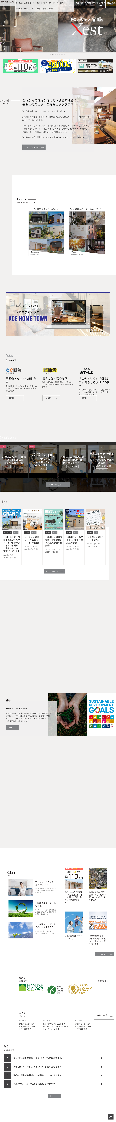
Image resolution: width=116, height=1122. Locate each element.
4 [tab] (57, 56)
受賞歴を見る (103, 981)
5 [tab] (59, 56)
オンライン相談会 (100, 4)
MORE (11, 398)
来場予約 (79, 3)
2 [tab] (52, 56)
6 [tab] (62, 56)
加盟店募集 (110, 3)
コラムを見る (102, 954)
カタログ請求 (90, 3)
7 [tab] (64, 56)
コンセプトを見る (32, 147)
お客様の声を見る (56, 484)
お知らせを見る (102, 1016)
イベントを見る (52, 571)
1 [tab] (50, 56)
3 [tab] (55, 56)
